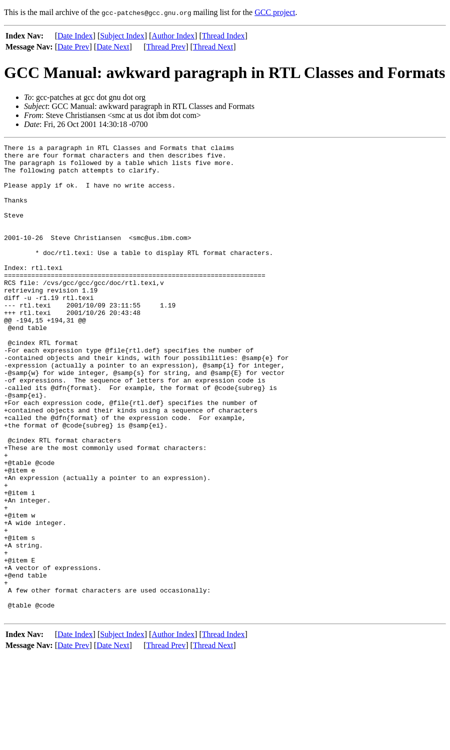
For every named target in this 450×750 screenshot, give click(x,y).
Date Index (75, 36)
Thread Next (213, 46)
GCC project (274, 12)
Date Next (112, 46)
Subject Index (122, 36)
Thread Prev (166, 46)
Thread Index (223, 36)
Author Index (173, 36)
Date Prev (74, 46)
